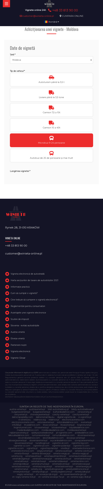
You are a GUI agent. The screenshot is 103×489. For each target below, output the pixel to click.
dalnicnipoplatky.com (22, 417)
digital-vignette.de (66, 417)
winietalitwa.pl (21, 461)
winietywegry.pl (40, 471)
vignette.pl (32, 448)
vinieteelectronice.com (22, 451)
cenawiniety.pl (84, 412)
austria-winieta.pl (18, 409)
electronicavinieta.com (73, 419)
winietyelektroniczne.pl (77, 469)
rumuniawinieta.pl (41, 435)
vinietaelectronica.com (83, 448)
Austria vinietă (18, 332)
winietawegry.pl (83, 466)
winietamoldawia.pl (58, 461)
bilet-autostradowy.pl (58, 409)
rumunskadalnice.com (64, 435)
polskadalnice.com (84, 432)
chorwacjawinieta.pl (39, 414)
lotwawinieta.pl (59, 427)
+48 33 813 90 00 (62, 10)
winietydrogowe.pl (54, 469)
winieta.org (16, 456)
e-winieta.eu (25, 419)
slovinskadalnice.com (53, 438)
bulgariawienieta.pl (21, 412)
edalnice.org (40, 419)
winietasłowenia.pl (64, 466)
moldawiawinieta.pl (76, 430)
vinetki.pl (65, 448)
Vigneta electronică (20, 351)
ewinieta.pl (86, 422)
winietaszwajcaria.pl (42, 466)
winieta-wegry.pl (61, 453)
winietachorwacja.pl (42, 458)
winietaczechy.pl (63, 458)
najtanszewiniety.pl (19, 432)
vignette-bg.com (80, 443)
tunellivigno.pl (42, 443)
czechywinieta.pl (80, 414)
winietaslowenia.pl (21, 466)
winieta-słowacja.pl (41, 453)
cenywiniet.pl (20, 414)
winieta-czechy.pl (83, 451)
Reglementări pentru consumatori (28, 306)
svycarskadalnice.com (61, 440)
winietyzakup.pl (82, 471)
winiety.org (36, 469)
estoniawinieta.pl (45, 422)
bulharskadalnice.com (64, 412)
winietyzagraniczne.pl (61, 471)
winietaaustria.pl (33, 456)
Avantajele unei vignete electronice (28, 312)
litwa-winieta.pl (50, 425)
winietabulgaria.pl (21, 458)
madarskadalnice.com (28, 430)
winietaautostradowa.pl (80, 456)
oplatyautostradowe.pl (42, 432)
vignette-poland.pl (61, 445)
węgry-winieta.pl (25, 474)
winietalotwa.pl (38, 461)
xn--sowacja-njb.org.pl (46, 474)
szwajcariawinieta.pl (84, 440)
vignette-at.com (60, 443)
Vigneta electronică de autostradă (27, 274)
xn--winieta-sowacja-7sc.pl (51, 477)
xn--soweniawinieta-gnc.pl (73, 474)
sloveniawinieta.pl (86, 435)
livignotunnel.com (23, 427)
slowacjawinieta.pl (18, 440)
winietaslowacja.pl (81, 464)
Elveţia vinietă (18, 338)
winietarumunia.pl (40, 464)
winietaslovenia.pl (60, 464)
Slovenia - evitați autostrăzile (25, 325)
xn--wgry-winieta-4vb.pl (23, 477)
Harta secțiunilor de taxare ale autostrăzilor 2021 (34, 280)
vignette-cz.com (22, 445)
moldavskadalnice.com (53, 430)
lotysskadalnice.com (79, 427)
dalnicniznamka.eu (45, 417)
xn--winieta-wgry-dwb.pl (79, 477)
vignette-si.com (16, 448)
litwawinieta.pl (67, 425)
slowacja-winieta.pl (76, 438)
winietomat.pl (21, 469)
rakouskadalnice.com (18, 435)
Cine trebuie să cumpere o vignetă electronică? (34, 299)
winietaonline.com (80, 461)
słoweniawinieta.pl (24, 443)
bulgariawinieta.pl (41, 412)
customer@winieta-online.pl (37, 16)
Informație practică (20, 287)
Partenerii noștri (19, 345)
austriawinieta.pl (37, 409)
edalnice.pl (54, 419)
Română (51, 22)
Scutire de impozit (20, 319)
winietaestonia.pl (82, 458)
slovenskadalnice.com (29, 438)
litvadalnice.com (32, 425)
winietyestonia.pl (21, 471)
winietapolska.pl (21, 464)
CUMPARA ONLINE (72, 16)
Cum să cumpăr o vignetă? (24, 293)
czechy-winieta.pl (61, 414)
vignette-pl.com (41, 445)
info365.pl (16, 425)
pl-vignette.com (64, 432)
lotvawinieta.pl (42, 427)
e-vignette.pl (84, 417)
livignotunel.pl (84, 425)
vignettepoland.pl (49, 448)
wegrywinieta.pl (45, 451)
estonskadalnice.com (67, 422)
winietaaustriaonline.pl (55, 456)
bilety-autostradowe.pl (83, 409)
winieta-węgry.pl (80, 453)
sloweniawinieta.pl (38, 440)
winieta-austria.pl (63, 451)
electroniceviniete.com (23, 422)
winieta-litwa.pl (21, 453)
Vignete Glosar (18, 358)
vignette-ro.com (81, 445)
